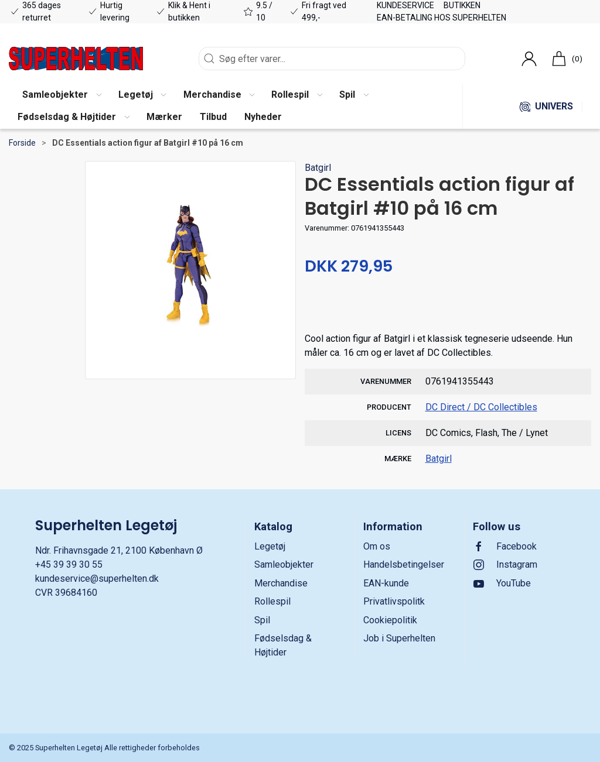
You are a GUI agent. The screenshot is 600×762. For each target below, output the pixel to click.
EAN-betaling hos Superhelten (441, 17)
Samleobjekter (283, 564)
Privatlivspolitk (394, 601)
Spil (262, 620)
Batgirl (318, 167)
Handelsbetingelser (403, 564)
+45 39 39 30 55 (69, 564)
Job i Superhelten (399, 638)
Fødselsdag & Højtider (283, 645)
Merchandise (281, 583)
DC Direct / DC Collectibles (481, 407)
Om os (376, 546)
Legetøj (269, 546)
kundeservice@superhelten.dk (97, 578)
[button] (61, 95)
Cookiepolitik (390, 620)
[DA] (76, 58)
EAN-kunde (386, 583)
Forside (22, 142)
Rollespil (272, 601)
